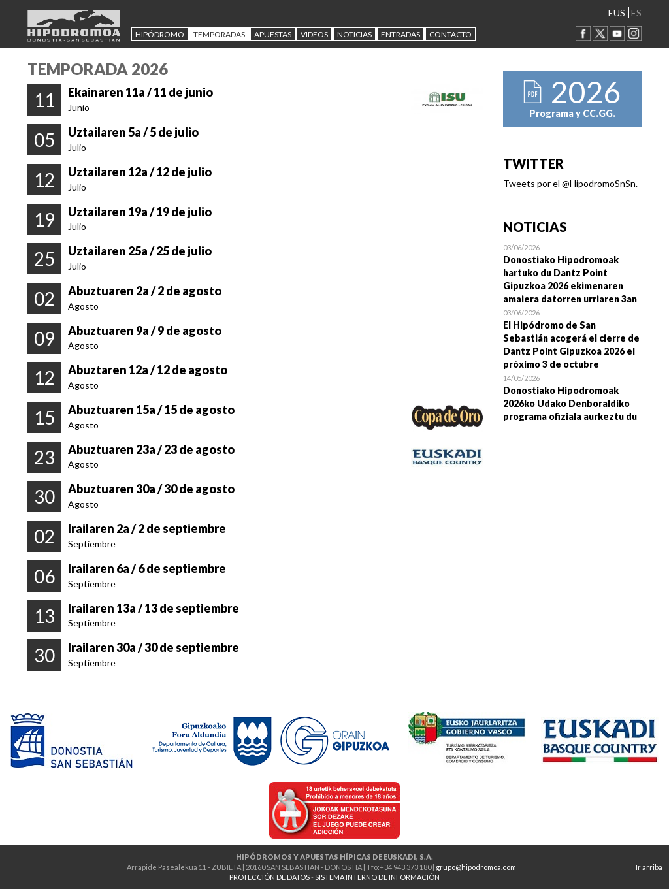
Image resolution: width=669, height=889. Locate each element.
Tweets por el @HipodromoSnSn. (570, 183)
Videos (314, 34)
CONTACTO (450, 34)
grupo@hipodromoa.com (476, 867)
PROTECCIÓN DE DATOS (269, 877)
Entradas (400, 34)
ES (636, 12)
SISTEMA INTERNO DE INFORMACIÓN (377, 877)
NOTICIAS (354, 34)
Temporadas (219, 34)
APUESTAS (272, 34)
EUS (616, 12)
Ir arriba (649, 867)
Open (572, 273)
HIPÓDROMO (159, 34)
